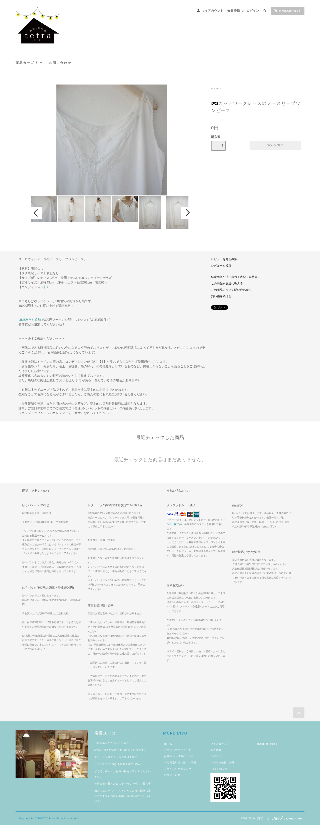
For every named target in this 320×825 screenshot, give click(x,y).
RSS (213, 768)
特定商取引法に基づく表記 (180, 762)
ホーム (168, 743)
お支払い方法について (177, 750)
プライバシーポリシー (177, 768)
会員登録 (233, 10)
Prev (36, 213)
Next (187, 213)
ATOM (223, 768)
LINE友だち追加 (29, 319)
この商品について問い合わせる (231, 289)
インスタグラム (111, 757)
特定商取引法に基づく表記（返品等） (235, 277)
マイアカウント (212, 10)
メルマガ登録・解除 (222, 762)
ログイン (252, 10)
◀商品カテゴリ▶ (287, 10)
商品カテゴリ (29, 63)
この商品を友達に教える (227, 283)
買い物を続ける (221, 296)
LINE (97, 749)
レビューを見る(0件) (224, 259)
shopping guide (267, 743)
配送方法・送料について (179, 756)
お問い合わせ (60, 63)
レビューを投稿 (221, 265)
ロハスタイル (113, 790)
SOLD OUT (217, 88)
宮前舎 (131, 795)
